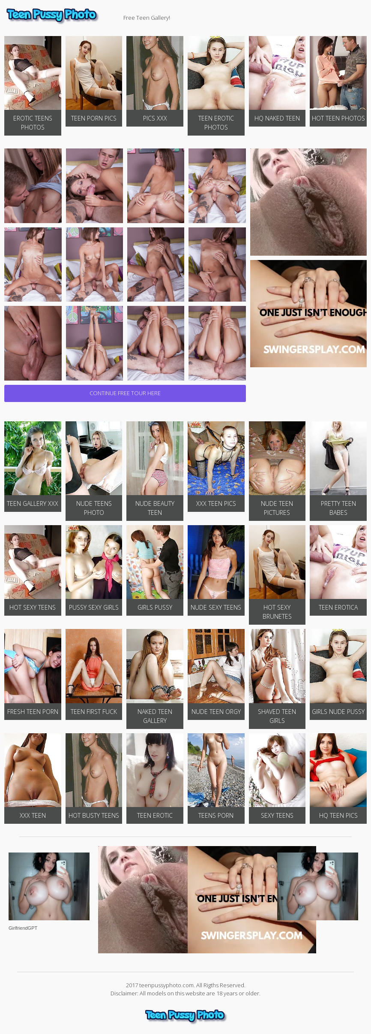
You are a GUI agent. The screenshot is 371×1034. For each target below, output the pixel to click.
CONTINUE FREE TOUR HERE (125, 393)
